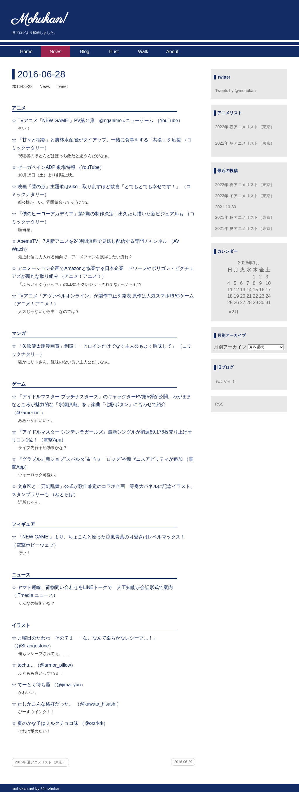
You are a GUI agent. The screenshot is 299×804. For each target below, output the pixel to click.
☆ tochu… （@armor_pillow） (44, 665)
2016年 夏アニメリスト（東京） (40, 762)
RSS (219, 404)
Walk (143, 51)
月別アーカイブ (230, 346)
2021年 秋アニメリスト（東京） (244, 217)
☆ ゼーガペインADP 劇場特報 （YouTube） (58, 167)
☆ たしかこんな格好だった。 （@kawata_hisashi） (66, 703)
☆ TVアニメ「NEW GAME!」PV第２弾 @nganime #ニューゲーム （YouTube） (97, 120)
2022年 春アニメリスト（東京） (244, 126)
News (55, 51)
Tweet (62, 86)
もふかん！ (225, 381)
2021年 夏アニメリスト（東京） (244, 228)
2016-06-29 (183, 762)
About (172, 51)
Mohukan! (39, 20)
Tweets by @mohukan (235, 90)
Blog (84, 51)
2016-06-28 (41, 74)
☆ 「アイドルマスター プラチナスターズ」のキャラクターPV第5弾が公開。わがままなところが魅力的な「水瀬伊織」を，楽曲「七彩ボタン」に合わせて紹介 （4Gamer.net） (101, 404)
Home (26, 51)
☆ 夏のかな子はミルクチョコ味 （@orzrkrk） (60, 723)
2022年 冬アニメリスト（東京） (244, 143)
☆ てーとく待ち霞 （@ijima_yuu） (49, 684)
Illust (114, 51)
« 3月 (234, 311)
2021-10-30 (225, 207)
